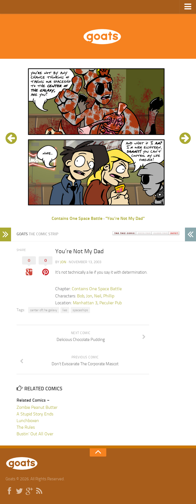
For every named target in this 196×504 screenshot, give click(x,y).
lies (64, 310)
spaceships (80, 310)
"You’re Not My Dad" (125, 218)
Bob (80, 295)
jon (63, 262)
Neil (97, 295)
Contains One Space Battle (77, 218)
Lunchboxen (28, 420)
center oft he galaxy (43, 310)
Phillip (108, 295)
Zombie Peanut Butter (37, 407)
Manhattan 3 (85, 302)
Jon (89, 295)
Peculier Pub (110, 302)
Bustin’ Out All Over (35, 433)
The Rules (26, 427)
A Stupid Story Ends (35, 414)
